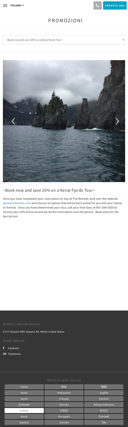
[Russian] (103, 416)
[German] (103, 398)
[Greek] (24, 404)
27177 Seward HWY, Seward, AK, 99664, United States (33, 331)
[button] (12, 121)
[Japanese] (64, 410)
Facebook (11, 348)
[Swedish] (64, 422)
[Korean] (103, 410)
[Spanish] (24, 422)
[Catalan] (24, 386)
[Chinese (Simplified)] (64, 386)
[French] (64, 398)
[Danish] (24, 392)
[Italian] (24, 410)
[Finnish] (24, 398)
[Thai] (103, 422)
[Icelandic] (64, 404)
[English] (103, 392)
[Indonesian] (103, 404)
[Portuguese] (64, 416)
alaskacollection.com (17, 203)
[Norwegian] (24, 416)
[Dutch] (64, 392)
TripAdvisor (12, 354)
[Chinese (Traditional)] (103, 386)
